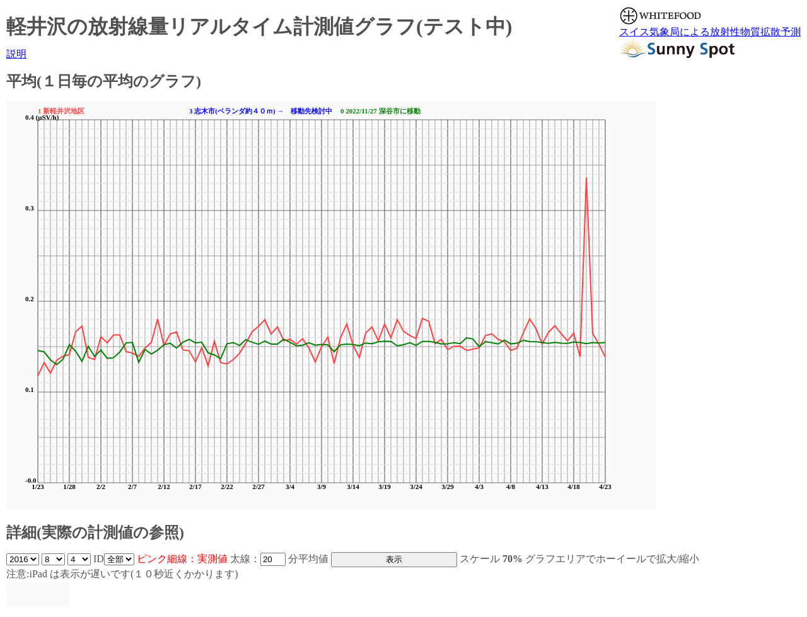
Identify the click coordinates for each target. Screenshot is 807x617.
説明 (16, 54)
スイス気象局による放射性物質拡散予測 (710, 31)
